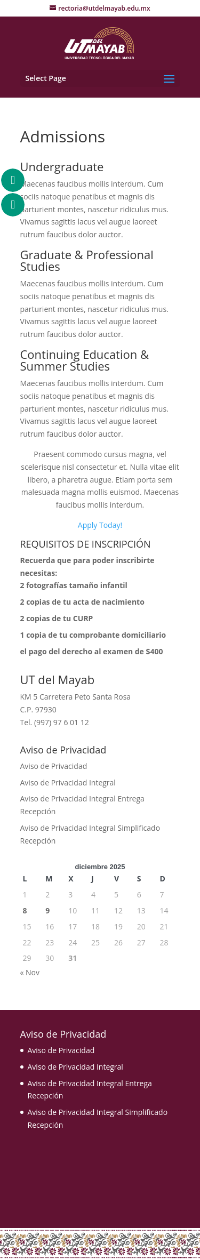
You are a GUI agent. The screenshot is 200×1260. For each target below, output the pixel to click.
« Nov (30, 972)
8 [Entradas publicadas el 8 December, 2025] (25, 910)
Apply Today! (100, 525)
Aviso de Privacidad (53, 766)
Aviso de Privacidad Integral (68, 782)
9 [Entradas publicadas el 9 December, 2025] (47, 910)
